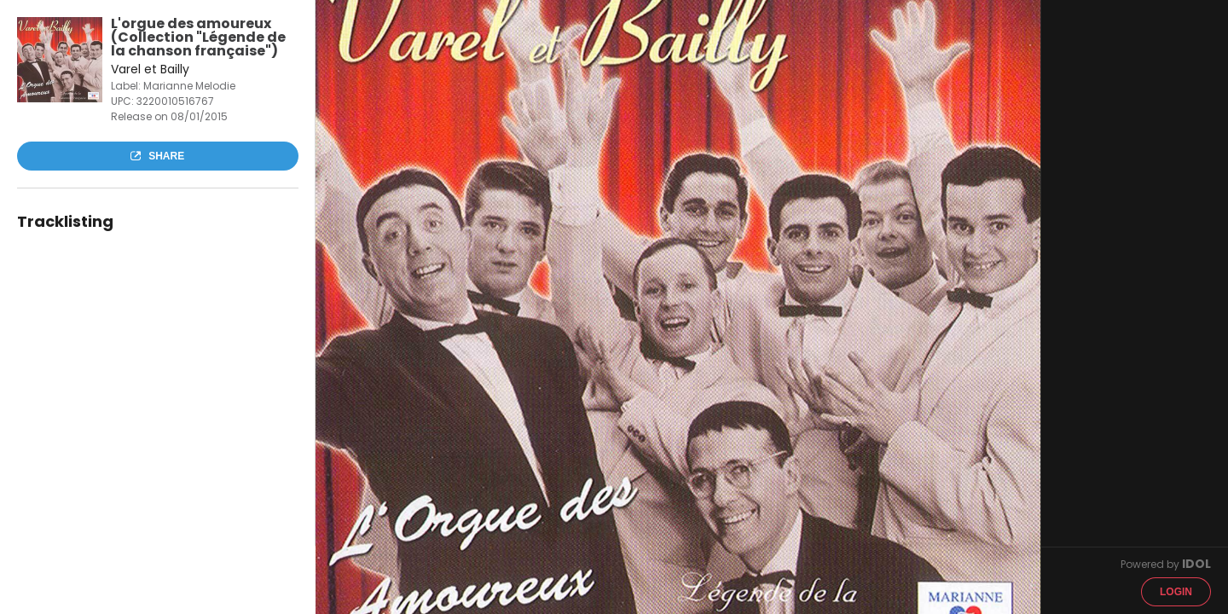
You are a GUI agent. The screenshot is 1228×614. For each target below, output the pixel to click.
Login (1176, 592)
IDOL (1196, 563)
